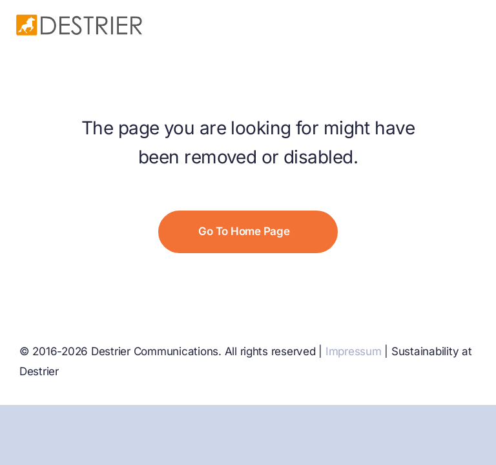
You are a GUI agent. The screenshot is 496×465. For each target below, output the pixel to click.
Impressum (354, 351)
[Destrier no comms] (79, 18)
